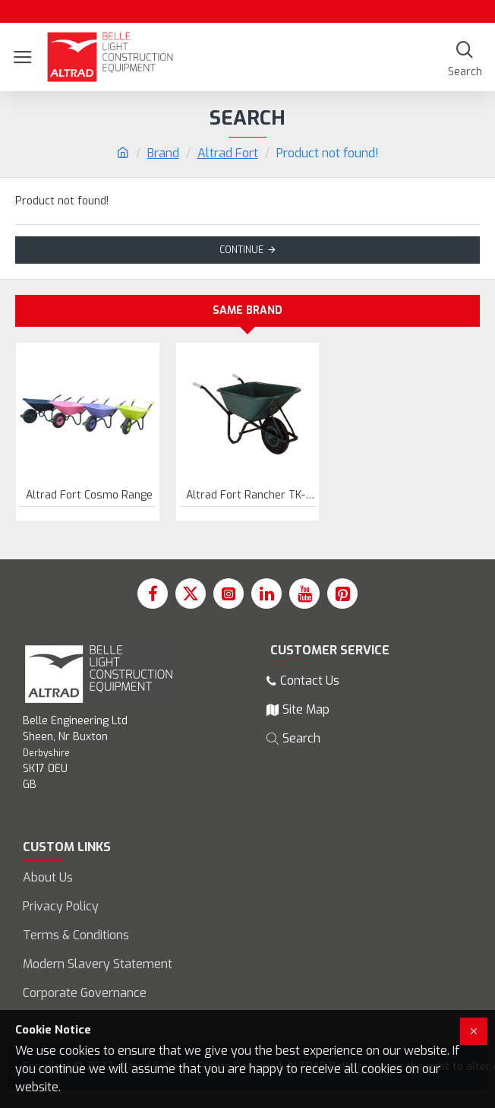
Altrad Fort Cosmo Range (89, 495)
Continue (241, 250)
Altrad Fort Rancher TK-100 (251, 495)
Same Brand (247, 310)
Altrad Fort (227, 153)
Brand (163, 153)
